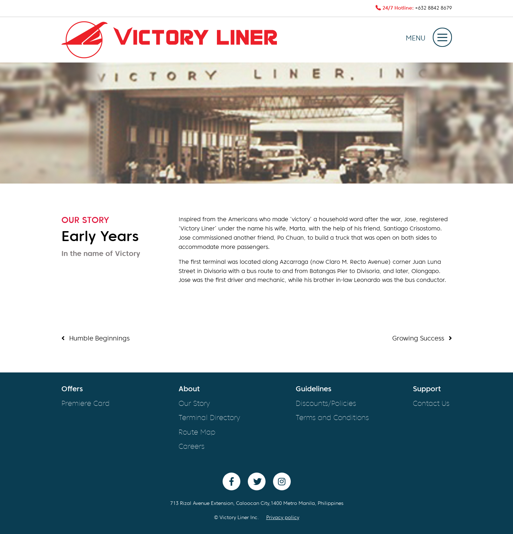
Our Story (194, 404)
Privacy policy (282, 517)
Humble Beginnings (95, 338)
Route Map (197, 432)
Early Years (100, 237)
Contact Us (431, 404)
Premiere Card (85, 404)
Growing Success (422, 338)
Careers (191, 447)
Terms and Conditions (332, 418)
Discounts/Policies (326, 404)
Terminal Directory (209, 418)
